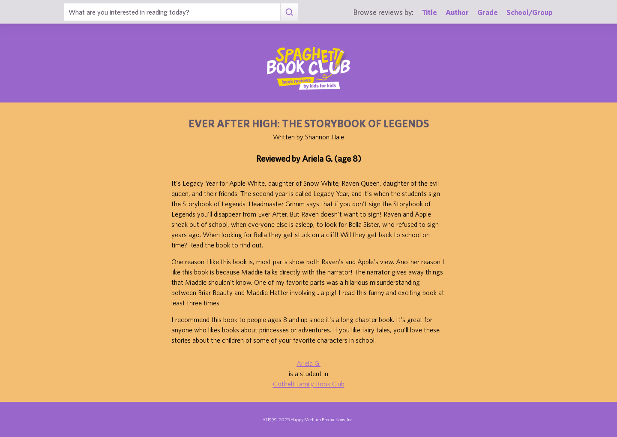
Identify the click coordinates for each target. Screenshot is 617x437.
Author (457, 12)
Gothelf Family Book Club (308, 384)
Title (429, 12)
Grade (487, 12)
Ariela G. (308, 363)
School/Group (529, 12)
